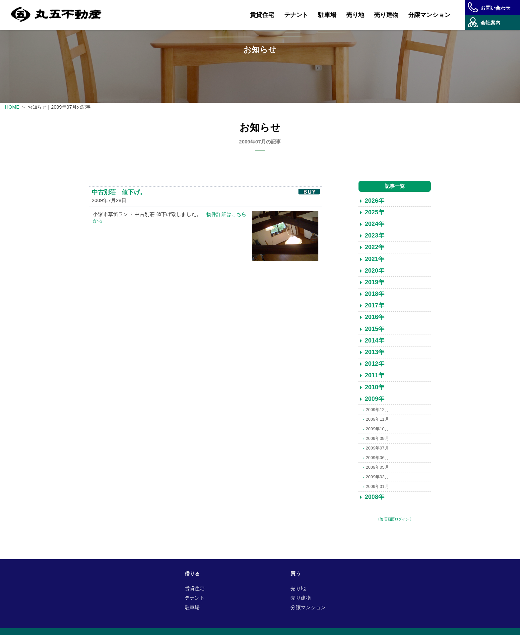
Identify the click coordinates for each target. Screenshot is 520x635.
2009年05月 (377, 467)
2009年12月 (377, 409)
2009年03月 (377, 476)
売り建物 (386, 15)
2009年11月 (377, 419)
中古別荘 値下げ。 (119, 192)
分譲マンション (429, 15)
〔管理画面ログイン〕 (394, 519)
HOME (12, 107)
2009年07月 (377, 448)
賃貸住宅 (262, 15)
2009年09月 (377, 438)
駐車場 (327, 15)
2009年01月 (377, 486)
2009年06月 (377, 457)
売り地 (355, 15)
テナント (296, 15)
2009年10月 (377, 428)
